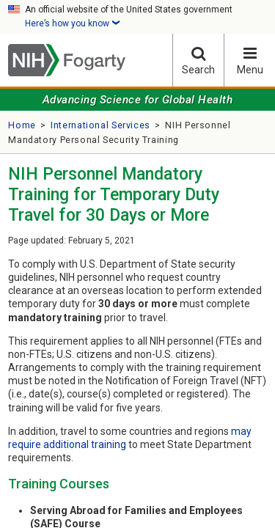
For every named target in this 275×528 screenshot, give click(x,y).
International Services (100, 125)
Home (22, 125)
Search (198, 60)
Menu (249, 60)
